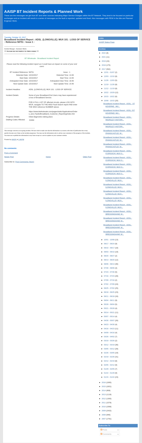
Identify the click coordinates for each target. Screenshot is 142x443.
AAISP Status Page (107, 42)
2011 (104, 403)
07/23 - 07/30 (109, 272)
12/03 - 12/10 (109, 76)
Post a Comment (11, 153)
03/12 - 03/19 (109, 345)
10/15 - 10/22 (109, 96)
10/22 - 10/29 (109, 92)
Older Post (87, 157)
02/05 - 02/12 (109, 365)
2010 (104, 407)
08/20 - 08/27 (109, 256)
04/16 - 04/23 (109, 329)
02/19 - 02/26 (109, 357)
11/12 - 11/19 (109, 88)
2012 (104, 399)
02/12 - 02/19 (109, 361)
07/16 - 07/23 (109, 276)
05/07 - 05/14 (109, 316)
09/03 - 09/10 (109, 252)
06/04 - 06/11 (109, 300)
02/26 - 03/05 (109, 353)
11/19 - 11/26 (109, 84)
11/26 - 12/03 (109, 80)
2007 (104, 419)
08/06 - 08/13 (109, 264)
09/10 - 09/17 (109, 248)
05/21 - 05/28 (109, 308)
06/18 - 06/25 (109, 292)
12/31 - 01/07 (109, 72)
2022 (104, 53)
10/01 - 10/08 (109, 240)
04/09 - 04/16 (109, 333)
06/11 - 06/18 (109, 296)
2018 (104, 65)
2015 (104, 386)
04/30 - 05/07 (109, 320)
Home (48, 157)
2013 (104, 394)
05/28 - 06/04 (109, 304)
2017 (104, 69)
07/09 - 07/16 (109, 280)
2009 (104, 411)
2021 (104, 57)
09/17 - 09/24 (109, 244)
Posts (104, 430)
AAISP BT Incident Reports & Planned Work (43, 11)
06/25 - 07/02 (109, 288)
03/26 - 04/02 (109, 337)
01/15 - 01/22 (109, 377)
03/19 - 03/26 (109, 341)
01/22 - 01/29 (109, 373)
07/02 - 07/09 (109, 284)
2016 (104, 382)
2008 (104, 415)
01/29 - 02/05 (109, 369)
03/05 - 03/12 (109, 349)
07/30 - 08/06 (109, 268)
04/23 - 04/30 (109, 324)
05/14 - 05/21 (109, 312)
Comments (106, 434)
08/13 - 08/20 (109, 260)
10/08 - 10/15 (109, 101)
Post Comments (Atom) (24, 162)
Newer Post (9, 157)
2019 (104, 61)
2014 (104, 390)
